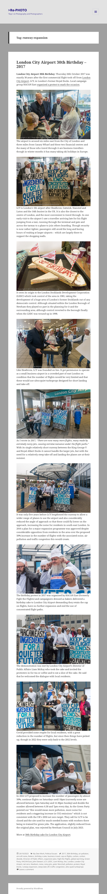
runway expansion (29, 867)
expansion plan (50, 859)
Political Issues (51, 853)
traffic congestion (57, 867)
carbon (75, 856)
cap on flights (66, 856)
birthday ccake (41, 856)
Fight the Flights (63, 859)
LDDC (50, 861)
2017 (64, 853)
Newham (34, 864)
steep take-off (43, 867)
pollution (69, 864)
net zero (26, 864)
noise (41, 864)
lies (65, 861)
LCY (45, 861)
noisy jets (48, 864)
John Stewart (38, 861)
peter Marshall (59, 864)
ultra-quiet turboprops (74, 867)
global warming (77, 859)
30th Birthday (72, 853)
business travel (54, 856)
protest (77, 864)
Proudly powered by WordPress (29, 888)
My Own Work (38, 853)
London (71, 861)
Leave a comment (26, 869)
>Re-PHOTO (17, 10)
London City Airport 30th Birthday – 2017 (51, 64)
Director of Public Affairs (33, 859)
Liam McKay (58, 861)
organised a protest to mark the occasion (58, 84)
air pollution (83, 853)
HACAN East (27, 861)
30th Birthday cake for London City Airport (47, 834)
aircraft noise (21, 856)
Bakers (31, 856)
